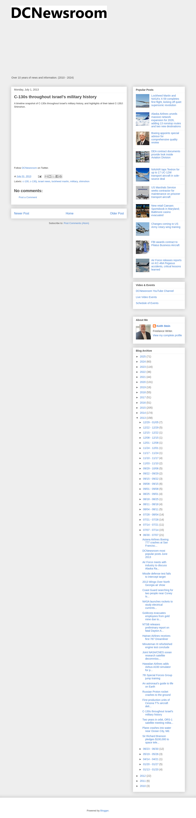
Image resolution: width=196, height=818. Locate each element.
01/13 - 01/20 (151, 769)
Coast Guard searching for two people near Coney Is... (157, 593)
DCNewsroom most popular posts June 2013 (154, 554)
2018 (143, 392)
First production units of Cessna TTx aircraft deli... (156, 703)
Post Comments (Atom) (76, 223)
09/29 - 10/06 (151, 468)
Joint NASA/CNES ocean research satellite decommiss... (157, 655)
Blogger (104, 810)
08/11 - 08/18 (151, 504)
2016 (143, 402)
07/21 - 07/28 (151, 519)
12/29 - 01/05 (151, 422)
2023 (143, 366)
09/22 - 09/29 (151, 473)
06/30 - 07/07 (151, 534)
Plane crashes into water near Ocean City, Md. (156, 729)
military (74, 181)
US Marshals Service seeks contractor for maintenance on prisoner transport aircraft (165, 192)
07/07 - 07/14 (151, 529)
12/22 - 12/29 (151, 427)
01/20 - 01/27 (151, 764)
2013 (143, 417)
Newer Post (21, 213)
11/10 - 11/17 (151, 458)
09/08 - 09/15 (151, 483)
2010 (143, 785)
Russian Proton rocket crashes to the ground (156, 693)
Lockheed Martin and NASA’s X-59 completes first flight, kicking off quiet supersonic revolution (166, 100)
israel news (44, 181)
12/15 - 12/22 (151, 432)
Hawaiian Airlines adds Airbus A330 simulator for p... (156, 667)
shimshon (84, 181)
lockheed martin (60, 181)
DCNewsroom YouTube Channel (155, 290)
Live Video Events (146, 297)
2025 (143, 356)
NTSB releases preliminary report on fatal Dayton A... (155, 627)
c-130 (26, 181)
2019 (143, 387)
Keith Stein (163, 325)
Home (70, 213)
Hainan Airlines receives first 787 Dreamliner (156, 637)
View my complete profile (167, 335)
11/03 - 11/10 (151, 463)
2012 (143, 775)
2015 (143, 407)
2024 (143, 361)
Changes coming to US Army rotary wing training (165, 225)
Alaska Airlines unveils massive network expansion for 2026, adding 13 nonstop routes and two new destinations (166, 120)
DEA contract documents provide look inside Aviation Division (165, 154)
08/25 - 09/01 (151, 493)
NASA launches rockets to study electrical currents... (157, 604)
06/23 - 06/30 (151, 748)
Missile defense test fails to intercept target (156, 575)
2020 (143, 382)
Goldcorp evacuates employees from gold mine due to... (156, 616)
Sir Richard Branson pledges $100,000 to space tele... (155, 739)
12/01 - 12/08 (151, 442)
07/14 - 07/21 (151, 524)
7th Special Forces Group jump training (157, 677)
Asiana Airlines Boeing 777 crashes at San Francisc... (155, 542)
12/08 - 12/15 (151, 437)
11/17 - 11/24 (151, 453)
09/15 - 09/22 (151, 478)
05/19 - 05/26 (151, 754)
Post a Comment (28, 197)
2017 (143, 397)
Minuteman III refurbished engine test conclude (157, 646)
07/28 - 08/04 (151, 514)
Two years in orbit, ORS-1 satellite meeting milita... (157, 721)
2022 (143, 371)
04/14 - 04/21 (151, 759)
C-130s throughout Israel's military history (157, 713)
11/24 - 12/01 (151, 447)
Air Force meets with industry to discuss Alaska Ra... (154, 565)
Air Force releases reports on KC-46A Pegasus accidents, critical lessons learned (166, 265)
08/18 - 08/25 (151, 499)
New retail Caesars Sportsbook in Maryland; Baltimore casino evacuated (165, 210)
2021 (143, 376)
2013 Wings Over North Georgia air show (156, 583)
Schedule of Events (147, 303)
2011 (143, 780)
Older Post (117, 213)
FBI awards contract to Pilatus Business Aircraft (165, 243)
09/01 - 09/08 (151, 488)
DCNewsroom (30, 167)
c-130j (33, 181)
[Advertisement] (98, 48)
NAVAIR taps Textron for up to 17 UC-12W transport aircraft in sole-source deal (165, 174)
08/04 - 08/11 (151, 509)
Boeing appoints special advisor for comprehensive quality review (165, 138)
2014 (143, 412)
